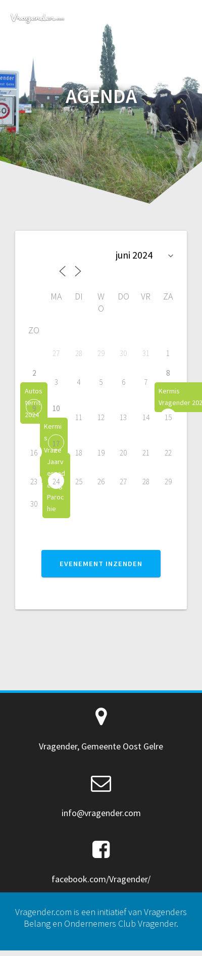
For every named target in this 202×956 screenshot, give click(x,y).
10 (56, 408)
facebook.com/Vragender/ (101, 879)
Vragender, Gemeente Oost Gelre (101, 746)
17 (56, 443)
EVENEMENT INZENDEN (101, 563)
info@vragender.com (101, 813)
